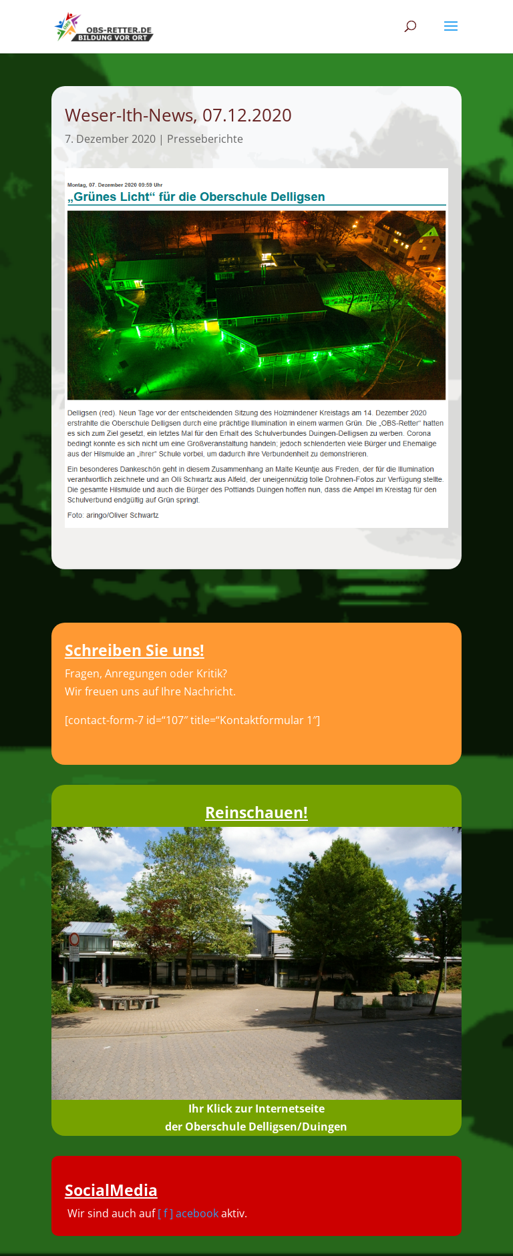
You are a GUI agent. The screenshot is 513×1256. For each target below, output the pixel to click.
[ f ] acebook (188, 1213)
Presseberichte (205, 138)
